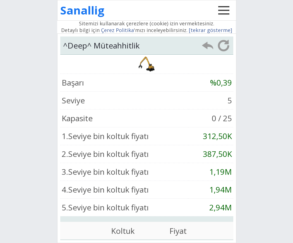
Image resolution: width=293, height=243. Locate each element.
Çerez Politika (117, 30)
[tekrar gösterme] (210, 30)
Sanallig (82, 10)
